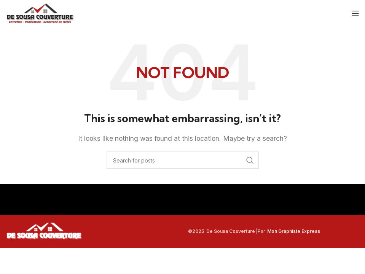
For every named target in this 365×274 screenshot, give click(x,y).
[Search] (183, 160)
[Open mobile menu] (355, 13)
